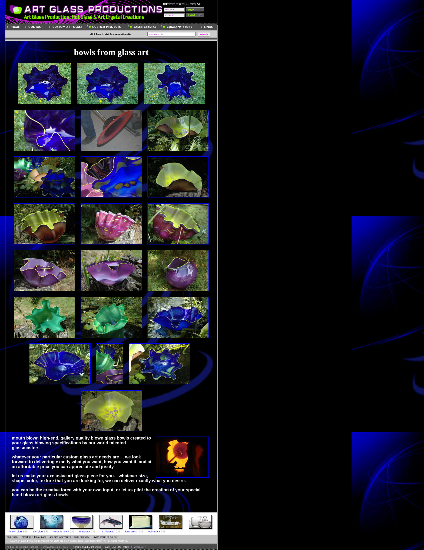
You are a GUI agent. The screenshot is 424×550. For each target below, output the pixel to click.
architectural (108, 531)
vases (56, 531)
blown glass (15, 531)
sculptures (84, 531)
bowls (66, 531)
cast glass (38, 531)
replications (154, 531)
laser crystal (131, 531)
